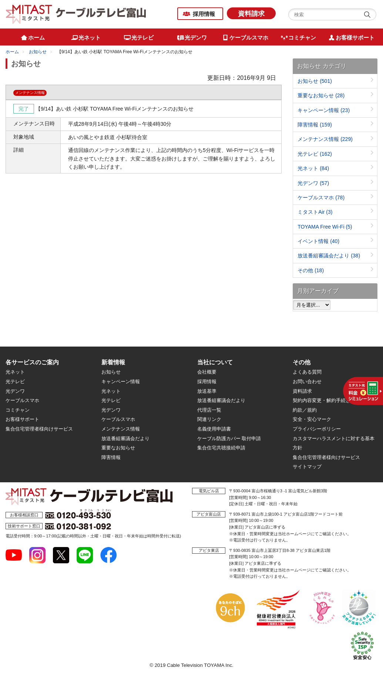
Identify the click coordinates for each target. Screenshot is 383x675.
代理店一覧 (209, 410)
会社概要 (206, 372)
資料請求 (251, 13)
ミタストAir (315, 212)
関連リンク (209, 419)
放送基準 (206, 391)
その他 (311, 270)
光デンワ (313, 183)
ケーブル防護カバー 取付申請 (229, 438)
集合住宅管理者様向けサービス (39, 429)
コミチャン (18, 410)
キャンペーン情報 (324, 110)
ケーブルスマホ (321, 197)
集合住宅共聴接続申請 (221, 447)
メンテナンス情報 (325, 139)
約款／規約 (305, 410)
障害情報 (315, 125)
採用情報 (204, 14)
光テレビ (315, 154)
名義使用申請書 (214, 429)
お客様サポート (22, 419)
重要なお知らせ (321, 95)
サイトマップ (307, 466)
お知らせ (38, 51)
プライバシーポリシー (317, 429)
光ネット (313, 168)
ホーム (12, 51)
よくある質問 (307, 372)
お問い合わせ (307, 381)
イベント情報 (318, 241)
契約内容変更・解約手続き (321, 400)
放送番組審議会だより (329, 256)
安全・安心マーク (312, 419)
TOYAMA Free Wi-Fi (325, 227)
